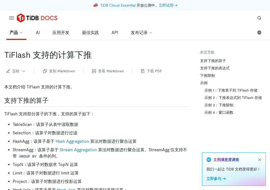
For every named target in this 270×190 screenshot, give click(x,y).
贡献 (16, 71)
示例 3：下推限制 (218, 105)
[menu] (11, 18)
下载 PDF (151, 71)
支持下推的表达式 (215, 68)
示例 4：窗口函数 (218, 112)
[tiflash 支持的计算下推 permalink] (96, 55)
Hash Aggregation (72, 141)
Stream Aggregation (78, 149)
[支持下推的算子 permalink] (53, 100)
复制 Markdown (59, 71)
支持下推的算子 (213, 61)
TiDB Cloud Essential (118, 5)
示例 (204, 83)
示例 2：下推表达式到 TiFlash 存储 (233, 98)
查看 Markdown (108, 71)
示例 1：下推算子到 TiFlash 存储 (230, 90)
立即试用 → (168, 5)
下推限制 (207, 75)
